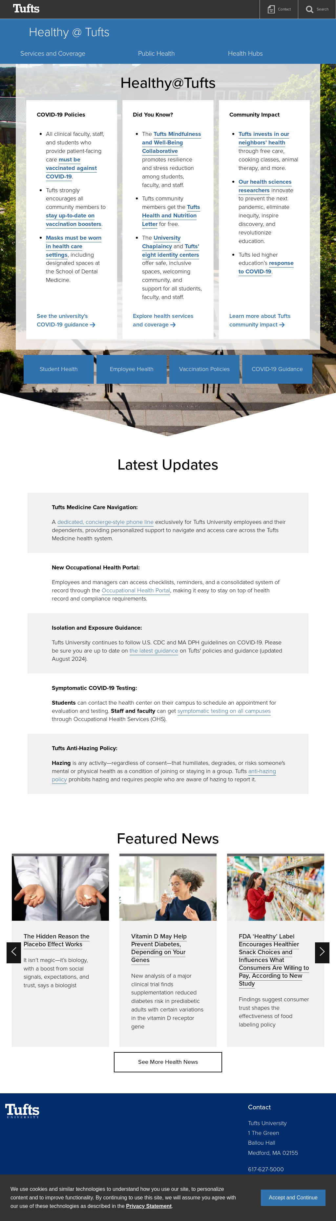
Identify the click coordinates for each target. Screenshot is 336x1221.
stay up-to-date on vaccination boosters (73, 219)
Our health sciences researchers (265, 185)
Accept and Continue (293, 1197)
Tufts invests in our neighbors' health (264, 138)
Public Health (156, 53)
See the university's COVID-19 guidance (62, 320)
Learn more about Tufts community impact (260, 320)
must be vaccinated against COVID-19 (71, 168)
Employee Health (132, 369)
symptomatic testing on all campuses (224, 711)
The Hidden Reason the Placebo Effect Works (57, 940)
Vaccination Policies (204, 369)
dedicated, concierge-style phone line (105, 522)
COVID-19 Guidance (277, 369)
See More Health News (168, 1062)
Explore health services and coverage (163, 320)
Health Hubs (245, 53)
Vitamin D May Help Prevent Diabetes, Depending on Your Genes (159, 948)
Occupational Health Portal (136, 590)
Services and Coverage (52, 53)
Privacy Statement (149, 1206)
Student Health (59, 369)
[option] (60, 950)
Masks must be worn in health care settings (73, 246)
